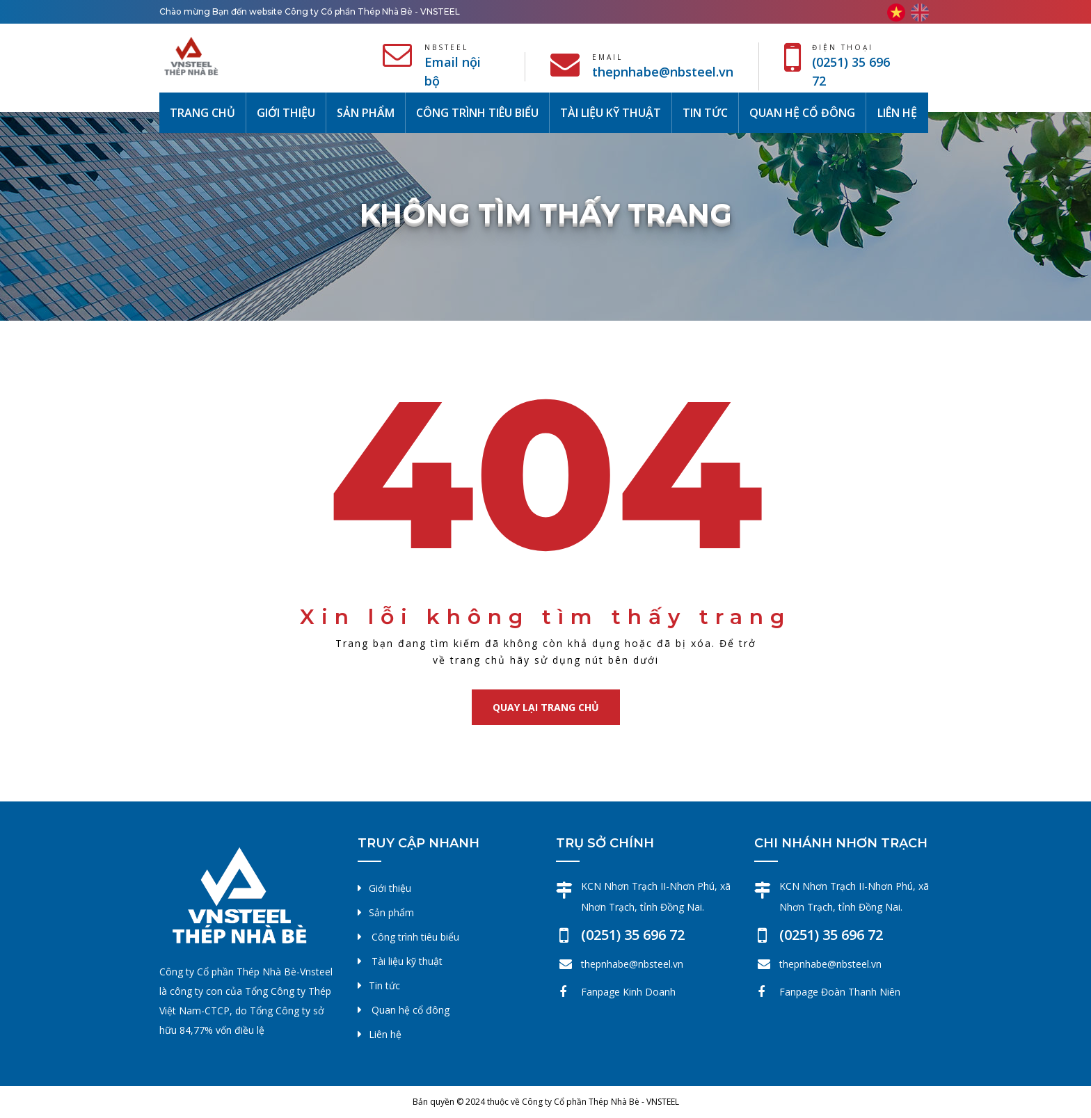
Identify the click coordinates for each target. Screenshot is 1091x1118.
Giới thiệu (286, 112)
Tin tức (705, 112)
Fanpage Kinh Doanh (628, 991)
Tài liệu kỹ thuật (610, 112)
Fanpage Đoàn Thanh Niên (839, 991)
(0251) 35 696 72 (633, 934)
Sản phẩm (366, 112)
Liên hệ (897, 112)
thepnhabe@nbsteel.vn (662, 71)
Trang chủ (208, 112)
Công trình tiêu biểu (477, 112)
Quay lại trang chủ (546, 707)
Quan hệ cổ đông (802, 112)
